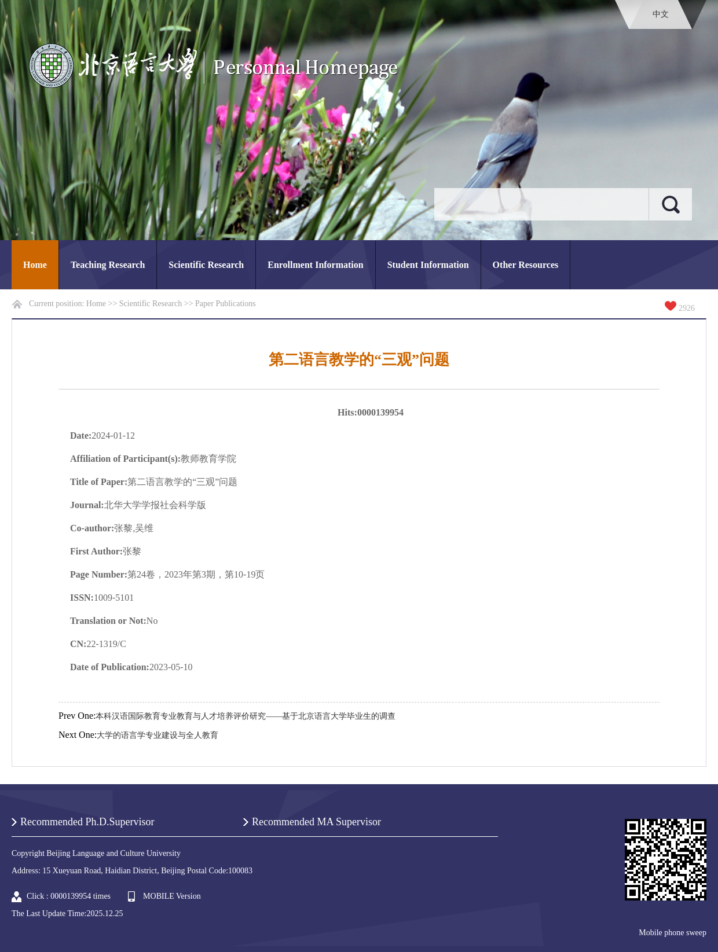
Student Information (428, 265)
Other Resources (526, 265)
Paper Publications (225, 303)
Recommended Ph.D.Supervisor (87, 822)
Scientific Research (206, 265)
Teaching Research (108, 265)
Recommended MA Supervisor (316, 822)
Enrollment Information (315, 265)
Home (35, 265)
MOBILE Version (172, 896)
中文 (661, 14)
